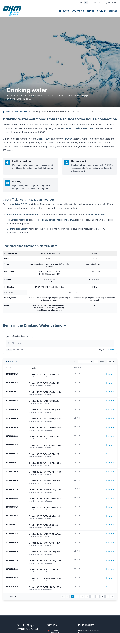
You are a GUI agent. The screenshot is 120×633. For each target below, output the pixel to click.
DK (100, 2)
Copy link (101, 350)
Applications (78, 11)
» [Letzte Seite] (112, 596)
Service (90, 11)
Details (110, 374)
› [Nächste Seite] (107, 596)
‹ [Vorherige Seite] (67, 596)
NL (95, 2)
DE (81, 2)
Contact (113, 11)
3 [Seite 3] (82, 596)
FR (90, 2)
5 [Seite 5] (92, 596)
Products (64, 11)
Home (6, 112)
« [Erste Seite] (62, 596)
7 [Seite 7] (102, 596)
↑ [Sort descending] (96, 361)
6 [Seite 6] (97, 596)
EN (86, 2)
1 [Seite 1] (72, 596)
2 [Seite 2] (77, 596)
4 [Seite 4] (87, 596)
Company (101, 11)
